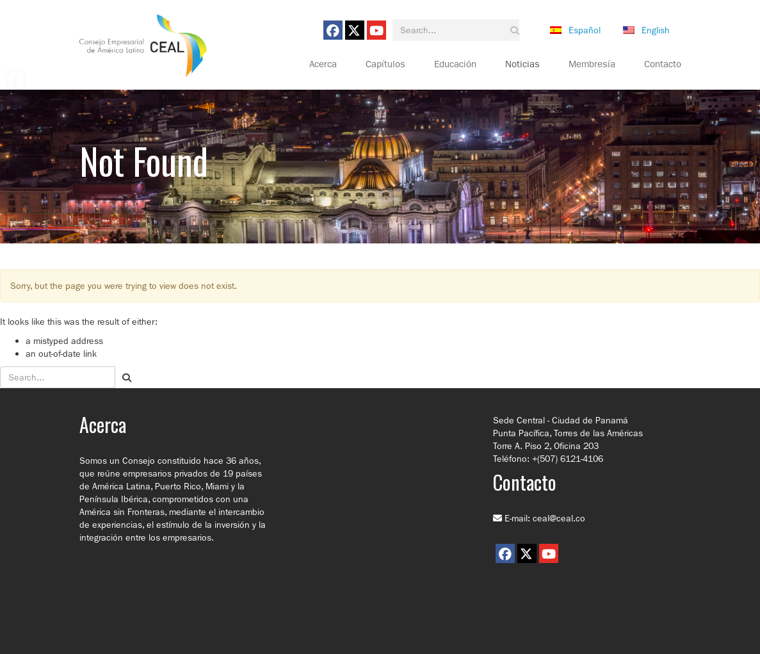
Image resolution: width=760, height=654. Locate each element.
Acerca (323, 64)
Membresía (592, 64)
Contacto (662, 64)
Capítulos (385, 64)
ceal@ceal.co (559, 518)
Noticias (522, 64)
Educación (455, 64)
